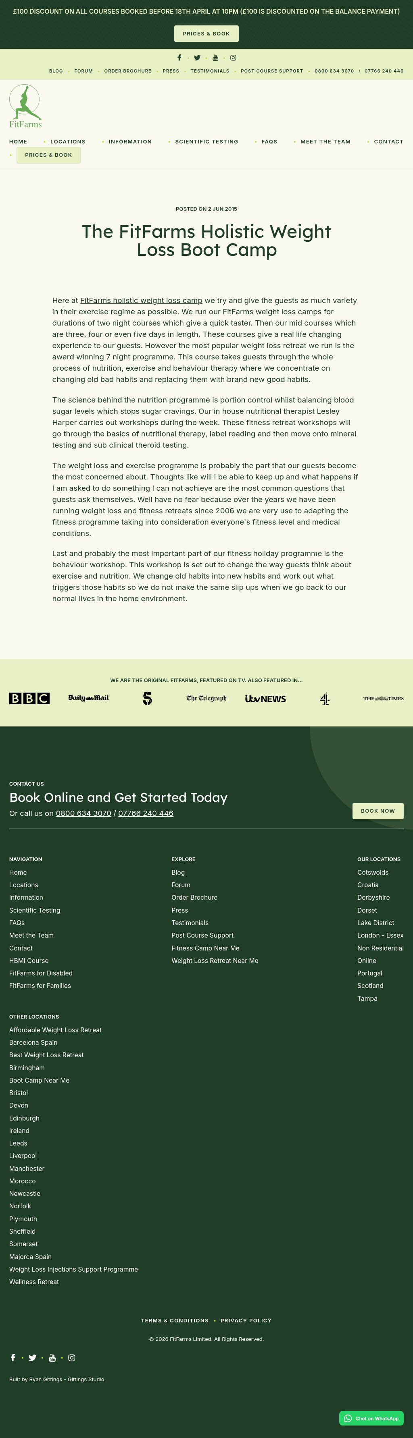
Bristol (18, 1093)
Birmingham (27, 1068)
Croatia (368, 885)
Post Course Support (272, 71)
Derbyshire (373, 897)
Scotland (370, 986)
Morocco (22, 1181)
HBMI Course (29, 961)
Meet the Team (325, 141)
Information (130, 141)
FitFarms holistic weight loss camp (141, 300)
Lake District (375, 923)
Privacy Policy (246, 1320)
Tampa (367, 998)
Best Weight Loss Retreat (46, 1055)
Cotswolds (372, 872)
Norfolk (20, 1206)
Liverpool (23, 1156)
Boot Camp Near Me (39, 1080)
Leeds (18, 1143)
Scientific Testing (206, 141)
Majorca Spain (30, 1257)
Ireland (19, 1131)
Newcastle (24, 1193)
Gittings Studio (86, 1379)
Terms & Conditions (175, 1320)
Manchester (27, 1168)
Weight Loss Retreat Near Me (214, 961)
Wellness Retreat (34, 1282)
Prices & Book (206, 33)
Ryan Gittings (46, 1379)
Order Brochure (128, 71)
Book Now (378, 810)
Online (366, 961)
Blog (56, 71)
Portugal (369, 973)
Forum (83, 71)
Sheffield (22, 1231)
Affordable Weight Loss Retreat (55, 1030)
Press (171, 71)
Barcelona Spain (33, 1042)
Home (18, 141)
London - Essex (380, 935)
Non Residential (380, 948)
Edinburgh (24, 1118)
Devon (18, 1105)
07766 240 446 (384, 71)
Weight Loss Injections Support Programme (73, 1269)
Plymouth (23, 1219)
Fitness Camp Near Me (205, 948)
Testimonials (210, 71)
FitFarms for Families (40, 986)
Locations (68, 141)
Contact (389, 141)
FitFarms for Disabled (41, 973)
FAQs (269, 141)
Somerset (23, 1244)
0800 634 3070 (334, 71)
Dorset (367, 910)
